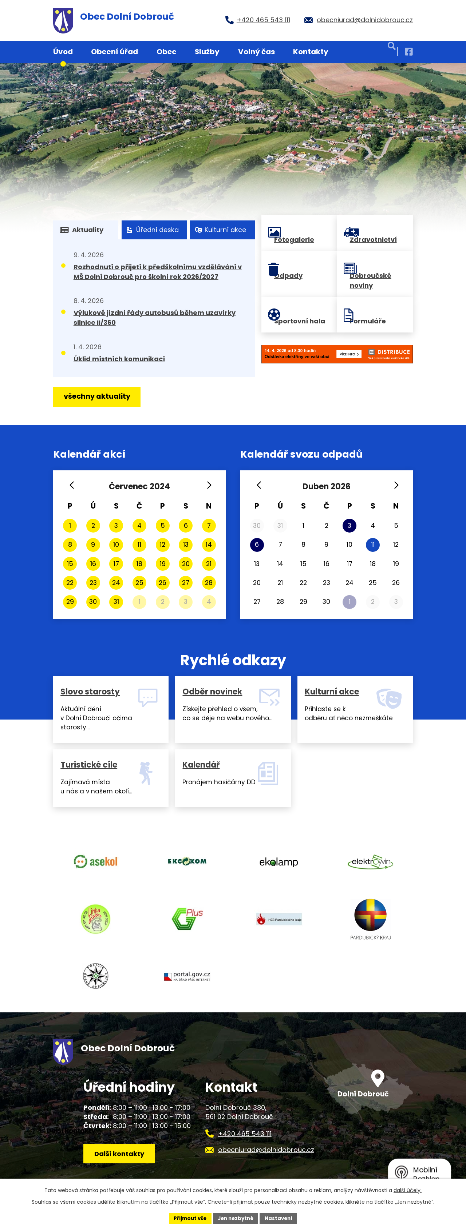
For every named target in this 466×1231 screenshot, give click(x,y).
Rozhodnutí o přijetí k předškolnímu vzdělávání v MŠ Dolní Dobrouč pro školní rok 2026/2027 (158, 271)
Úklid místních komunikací (119, 358)
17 (116, 563)
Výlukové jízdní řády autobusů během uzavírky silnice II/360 (155, 317)
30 (93, 601)
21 (209, 563)
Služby (207, 52)
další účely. (408, 1189)
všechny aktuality (100, 397)
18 (139, 563)
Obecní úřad (114, 52)
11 (139, 544)
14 (209, 544)
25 (139, 582)
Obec (167, 52)
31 (116, 601)
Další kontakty (121, 1175)
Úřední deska (152, 229)
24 (116, 582)
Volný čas (256, 52)
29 (70, 601)
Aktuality (81, 229)
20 (186, 563)
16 (93, 563)
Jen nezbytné (236, 1218)
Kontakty (310, 52)
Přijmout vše (187, 1218)
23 (93, 582)
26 (162, 582)
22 (70, 582)
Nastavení (281, 1218)
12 (162, 544)
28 (209, 582)
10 (116, 544)
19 (163, 563)
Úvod (63, 52)
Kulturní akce (220, 229)
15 (70, 563)
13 (186, 544)
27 (185, 582)
